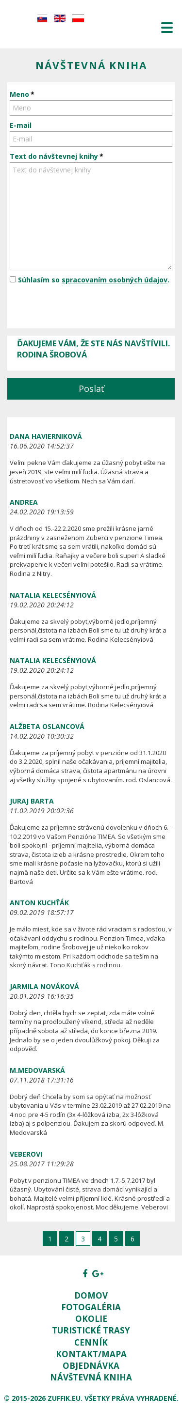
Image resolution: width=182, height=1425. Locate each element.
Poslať (91, 388)
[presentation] (83, 307)
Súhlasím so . (89, 279)
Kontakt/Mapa (91, 1354)
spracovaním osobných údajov (114, 279)
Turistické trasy (91, 1330)
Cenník (91, 1342)
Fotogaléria (91, 1307)
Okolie (91, 1318)
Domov (91, 1295)
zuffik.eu (64, 1398)
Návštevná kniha (91, 1377)
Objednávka (91, 1365)
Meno (19, 94)
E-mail (21, 125)
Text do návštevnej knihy (54, 156)
